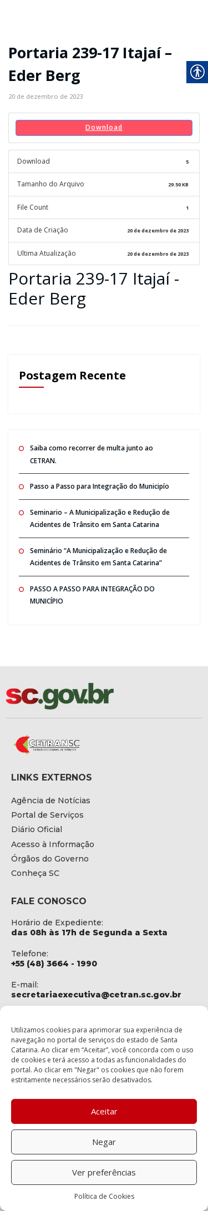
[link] (45, 96)
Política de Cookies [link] (104, 1196)
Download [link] (104, 127)
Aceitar (104, 1111)
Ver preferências (104, 1172)
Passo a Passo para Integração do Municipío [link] (99, 486)
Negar (104, 1141)
